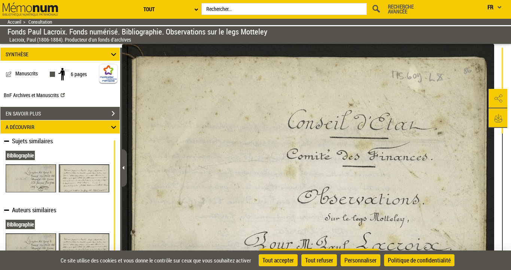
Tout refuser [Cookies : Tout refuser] (319, 260)
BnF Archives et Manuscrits (34, 95)
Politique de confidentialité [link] (419, 260)
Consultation (40, 22)
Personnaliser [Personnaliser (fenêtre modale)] (360, 260)
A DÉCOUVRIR (62, 127)
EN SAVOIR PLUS (63, 113)
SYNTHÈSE (62, 54)
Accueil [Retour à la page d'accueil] (14, 22)
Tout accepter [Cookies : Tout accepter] (278, 260)
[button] (498, 98)
